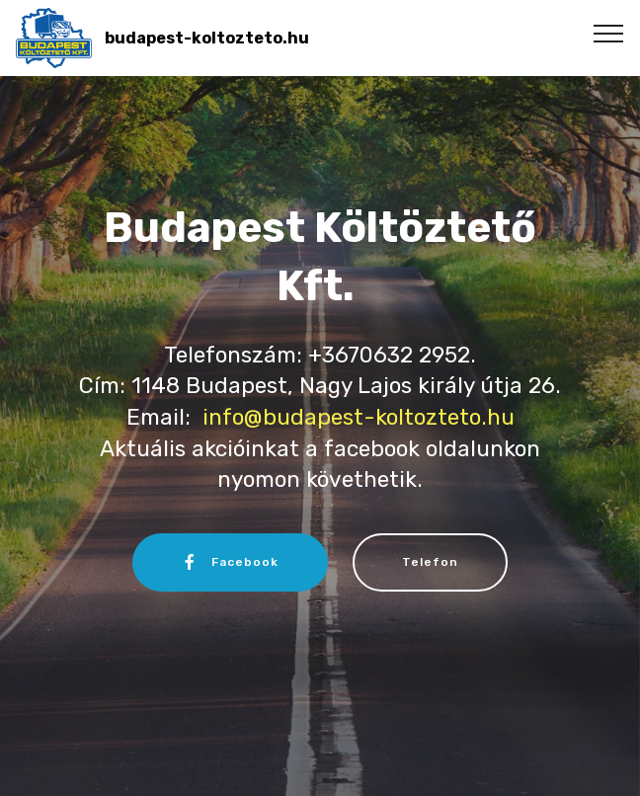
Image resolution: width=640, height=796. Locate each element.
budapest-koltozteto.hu (207, 38)
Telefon (430, 562)
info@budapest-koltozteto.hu (358, 417)
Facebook (230, 562)
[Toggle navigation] (609, 32)
